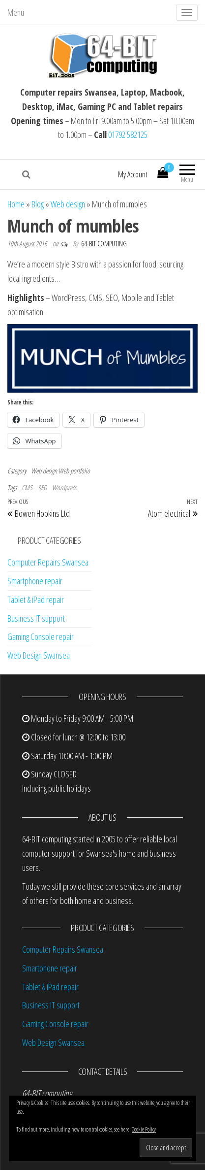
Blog (37, 204)
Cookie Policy (144, 1129)
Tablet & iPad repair (35, 599)
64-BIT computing (104, 243)
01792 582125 (127, 134)
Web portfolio (74, 470)
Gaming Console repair (40, 636)
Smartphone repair (34, 581)
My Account (132, 174)
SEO (42, 487)
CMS (27, 487)
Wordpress (64, 487)
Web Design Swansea (38, 655)
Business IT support (36, 618)
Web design (68, 204)
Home (16, 204)
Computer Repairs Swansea (47, 562)
